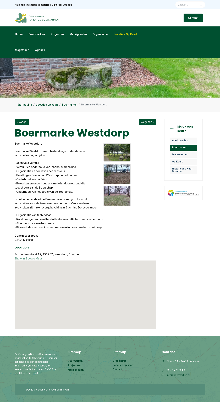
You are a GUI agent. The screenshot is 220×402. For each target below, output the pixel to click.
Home (19, 34)
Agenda (40, 50)
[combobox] (190, 5)
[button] (85, 291)
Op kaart (177, 161)
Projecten (57, 34)
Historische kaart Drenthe (182, 170)
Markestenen (180, 154)
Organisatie (100, 34)
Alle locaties (180, 140)
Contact (193, 17)
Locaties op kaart (125, 34)
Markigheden (78, 34)
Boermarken (37, 34)
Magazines (22, 50)
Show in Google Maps (29, 258)
